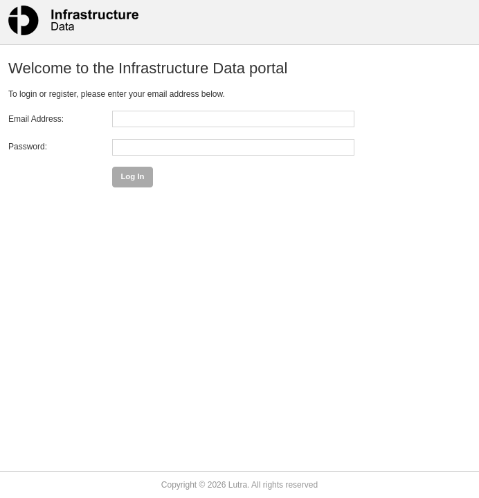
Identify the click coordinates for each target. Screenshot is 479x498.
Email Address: (36, 119)
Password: (27, 146)
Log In (132, 176)
